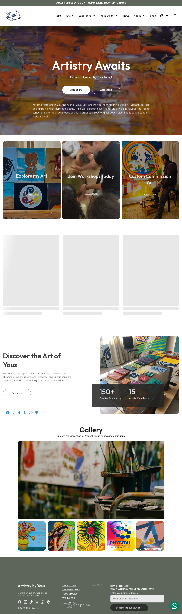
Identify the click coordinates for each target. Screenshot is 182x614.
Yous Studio (107, 15)
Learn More (31, 195)
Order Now (150, 195)
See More (17, 394)
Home (58, 15)
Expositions (85, 15)
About (137, 15)
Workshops (106, 89)
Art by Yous (69, 586)
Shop (153, 15)
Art (67, 15)
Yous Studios (70, 594)
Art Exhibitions (71, 590)
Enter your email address (124, 596)
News (126, 15)
